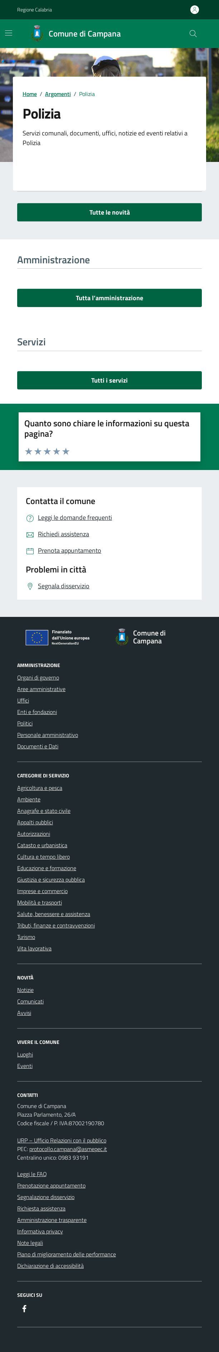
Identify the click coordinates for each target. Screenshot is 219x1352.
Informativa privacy (40, 1231)
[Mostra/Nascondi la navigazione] (8, 33)
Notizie (25, 990)
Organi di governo (38, 677)
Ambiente (28, 799)
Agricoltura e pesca (39, 787)
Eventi (25, 1065)
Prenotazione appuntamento (51, 1185)
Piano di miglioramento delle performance (66, 1254)
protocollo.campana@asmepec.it (68, 1149)
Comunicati (30, 1001)
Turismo (26, 937)
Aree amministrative (41, 689)
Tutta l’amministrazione (109, 298)
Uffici (23, 700)
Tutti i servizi (109, 380)
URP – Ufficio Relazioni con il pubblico (61, 1140)
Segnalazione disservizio (45, 1197)
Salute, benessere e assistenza (53, 914)
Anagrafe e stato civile (43, 810)
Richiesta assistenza (41, 1208)
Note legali (30, 1242)
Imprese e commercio (42, 891)
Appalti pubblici (35, 822)
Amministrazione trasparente (52, 1220)
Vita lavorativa (34, 948)
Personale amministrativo (47, 734)
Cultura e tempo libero (43, 856)
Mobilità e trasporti (39, 902)
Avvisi (24, 1012)
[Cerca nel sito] (193, 33)
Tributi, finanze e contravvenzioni (56, 925)
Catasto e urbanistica (42, 845)
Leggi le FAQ (32, 1174)
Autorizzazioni (33, 833)
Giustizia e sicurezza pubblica (51, 879)
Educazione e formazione (46, 868)
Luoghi (25, 1054)
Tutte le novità (109, 212)
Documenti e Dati (37, 746)
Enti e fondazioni (37, 712)
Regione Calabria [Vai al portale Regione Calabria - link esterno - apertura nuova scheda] (34, 9)
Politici (25, 723)
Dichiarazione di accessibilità (50, 1265)
